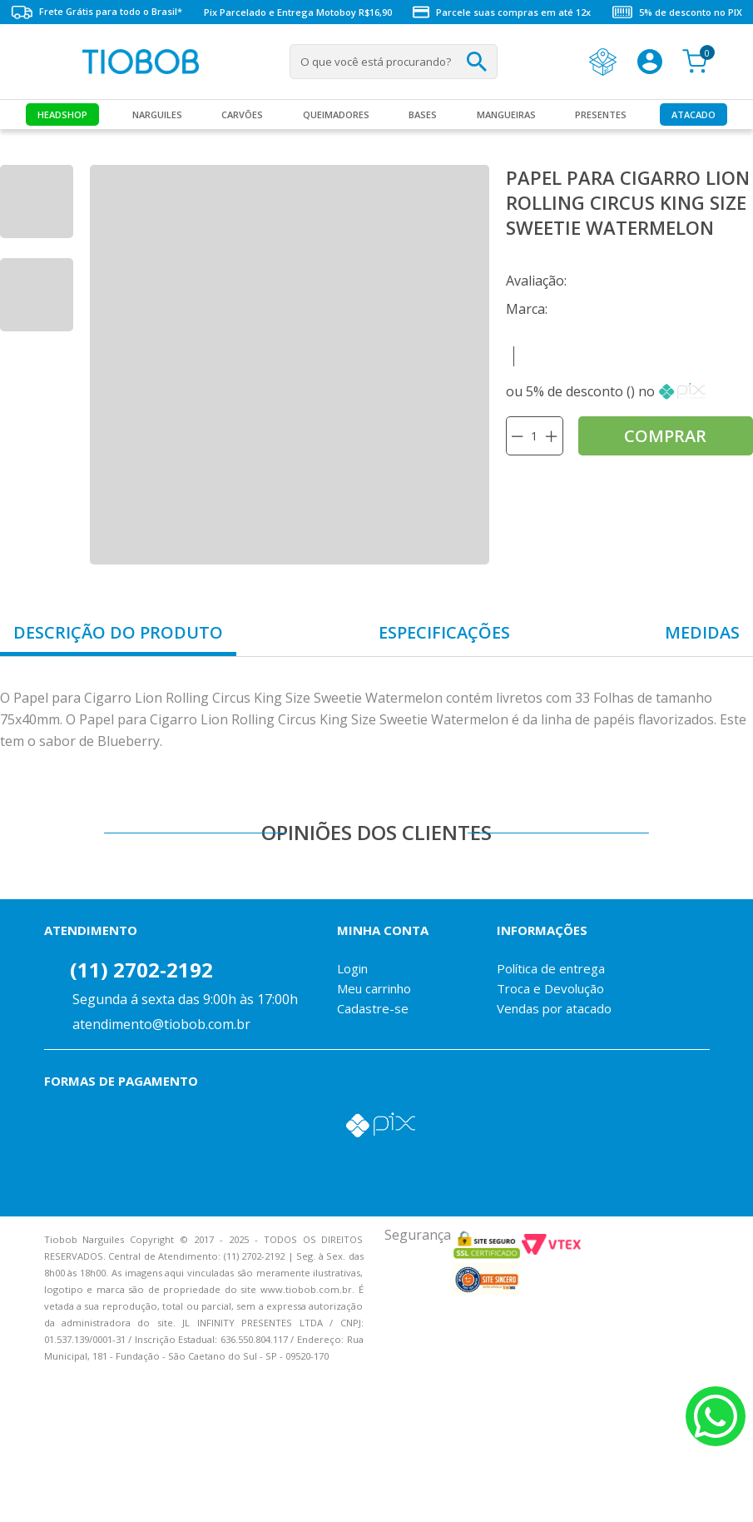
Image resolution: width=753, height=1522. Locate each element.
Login (352, 968)
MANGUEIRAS (506, 114)
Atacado (693, 114)
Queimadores (336, 114)
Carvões (242, 114)
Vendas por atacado (554, 1008)
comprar (665, 436)
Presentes (601, 114)
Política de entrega (551, 968)
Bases (423, 114)
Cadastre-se (373, 1008)
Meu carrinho (374, 988)
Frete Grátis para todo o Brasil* (96, 12)
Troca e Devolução (550, 988)
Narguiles (157, 114)
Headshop (62, 114)
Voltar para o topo (25, 1495)
